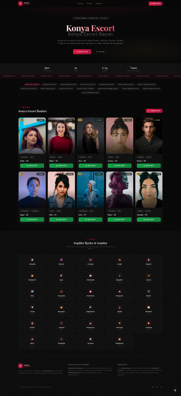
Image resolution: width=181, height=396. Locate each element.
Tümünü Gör (154, 110)
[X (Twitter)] (157, 387)
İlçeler (80, 3)
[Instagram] (153, 387)
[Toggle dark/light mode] (175, 390)
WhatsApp (156, 3)
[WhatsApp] (162, 387)
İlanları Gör (82, 51)
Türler (89, 3)
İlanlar (99, 3)
